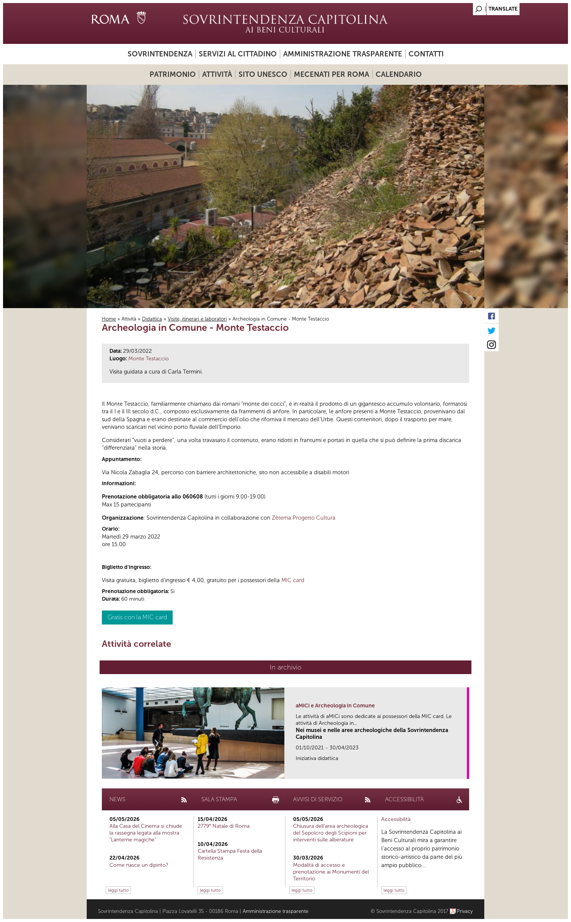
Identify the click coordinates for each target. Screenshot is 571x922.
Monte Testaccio (148, 358)
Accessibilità (395, 819)
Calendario (399, 74)
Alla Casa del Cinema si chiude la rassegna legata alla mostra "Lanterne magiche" (145, 833)
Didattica (152, 319)
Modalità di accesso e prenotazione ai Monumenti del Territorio (331, 872)
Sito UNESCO (263, 74)
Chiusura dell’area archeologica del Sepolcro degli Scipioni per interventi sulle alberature (330, 833)
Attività (217, 74)
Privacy (465, 911)
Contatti (426, 54)
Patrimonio (173, 74)
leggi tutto (118, 890)
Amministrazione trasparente (342, 54)
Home (109, 319)
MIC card (292, 580)
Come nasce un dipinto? (138, 865)
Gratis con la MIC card (137, 617)
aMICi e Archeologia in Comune (335, 705)
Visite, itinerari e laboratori (197, 319)
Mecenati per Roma (331, 74)
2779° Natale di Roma (224, 826)
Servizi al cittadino (238, 54)
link (464, 771)
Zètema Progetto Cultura (303, 517)
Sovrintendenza (160, 54)
